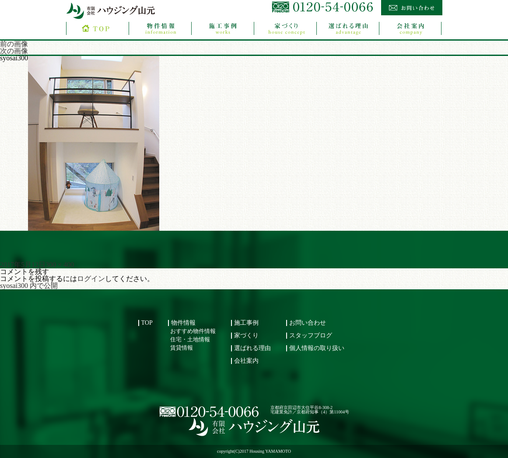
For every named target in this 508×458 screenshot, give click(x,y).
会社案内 (246, 360)
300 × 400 (60, 264)
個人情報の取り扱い (316, 348)
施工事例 (246, 322)
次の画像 (14, 51)
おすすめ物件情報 (193, 331)
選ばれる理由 (252, 348)
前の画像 (14, 44)
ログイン (91, 278)
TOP (147, 322)
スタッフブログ (310, 335)
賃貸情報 (181, 348)
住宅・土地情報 (190, 340)
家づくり (246, 335)
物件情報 (183, 322)
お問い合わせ (307, 322)
